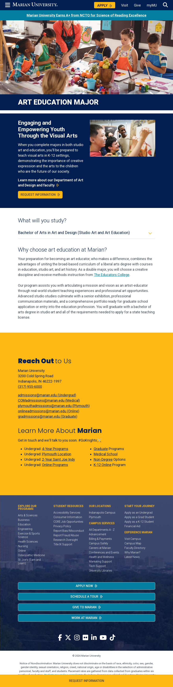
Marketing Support (100, 561)
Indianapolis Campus (102, 512)
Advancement (97, 534)
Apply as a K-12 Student (139, 521)
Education (24, 524)
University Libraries (100, 570)
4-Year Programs (55, 449)
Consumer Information (67, 517)
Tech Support (97, 566)
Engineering (25, 529)
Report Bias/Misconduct (68, 530)
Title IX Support (62, 544)
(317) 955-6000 (30, 387)
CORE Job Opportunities (68, 521)
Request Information (38, 195)
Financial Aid (132, 526)
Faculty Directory (134, 547)
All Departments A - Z (102, 529)
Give (137, 5)
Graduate (101, 449)
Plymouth (95, 517)
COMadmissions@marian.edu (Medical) (49, 400)
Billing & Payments (100, 538)
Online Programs (55, 465)
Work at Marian (84, 618)
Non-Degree (103, 459)
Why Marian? (132, 552)
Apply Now (84, 586)
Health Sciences (28, 541)
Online (22, 550)
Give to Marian (84, 607)
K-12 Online (102, 465)
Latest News (132, 557)
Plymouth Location (56, 454)
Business (24, 519)
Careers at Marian (100, 547)
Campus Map (132, 543)
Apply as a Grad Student (139, 517)
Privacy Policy (62, 526)
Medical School (106, 454)
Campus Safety (98, 543)
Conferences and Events (104, 552)
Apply (102, 5)
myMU (152, 5)
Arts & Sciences (27, 515)
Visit (124, 5)
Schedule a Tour (84, 596)
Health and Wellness (101, 557)
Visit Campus (132, 538)
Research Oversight (65, 539)
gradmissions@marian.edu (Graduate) (47, 416)
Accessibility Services (66, 512)
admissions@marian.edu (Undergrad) (47, 395)
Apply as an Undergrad (138, 512)
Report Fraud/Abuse (66, 535)
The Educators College (111, 275)
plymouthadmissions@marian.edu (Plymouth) (54, 406)
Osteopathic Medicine (31, 555)
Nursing (23, 546)
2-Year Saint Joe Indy (58, 459)
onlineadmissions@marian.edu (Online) (48, 411)
